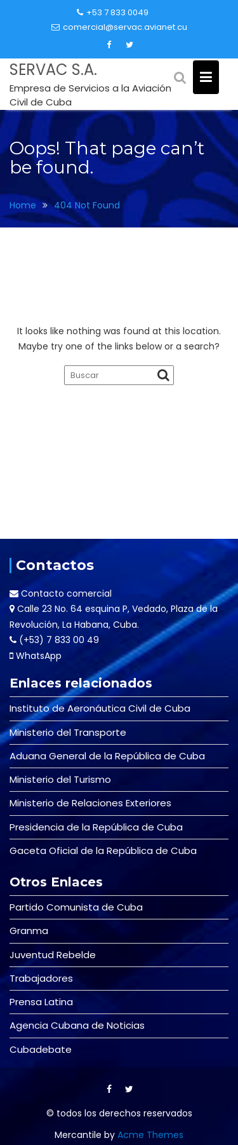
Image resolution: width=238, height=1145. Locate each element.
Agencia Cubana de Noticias (77, 1025)
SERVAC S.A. (53, 69)
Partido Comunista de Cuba (76, 907)
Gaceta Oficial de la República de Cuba (103, 850)
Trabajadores (41, 978)
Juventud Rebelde (53, 954)
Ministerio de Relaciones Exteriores (90, 803)
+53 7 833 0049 (113, 12)
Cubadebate (41, 1049)
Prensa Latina (41, 1001)
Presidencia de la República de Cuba (96, 827)
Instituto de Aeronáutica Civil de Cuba (100, 708)
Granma (29, 930)
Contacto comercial (66, 593)
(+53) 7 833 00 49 (59, 639)
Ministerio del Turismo (60, 779)
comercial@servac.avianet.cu (119, 27)
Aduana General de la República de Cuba (107, 755)
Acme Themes (150, 1134)
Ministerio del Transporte (68, 732)
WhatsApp (39, 655)
